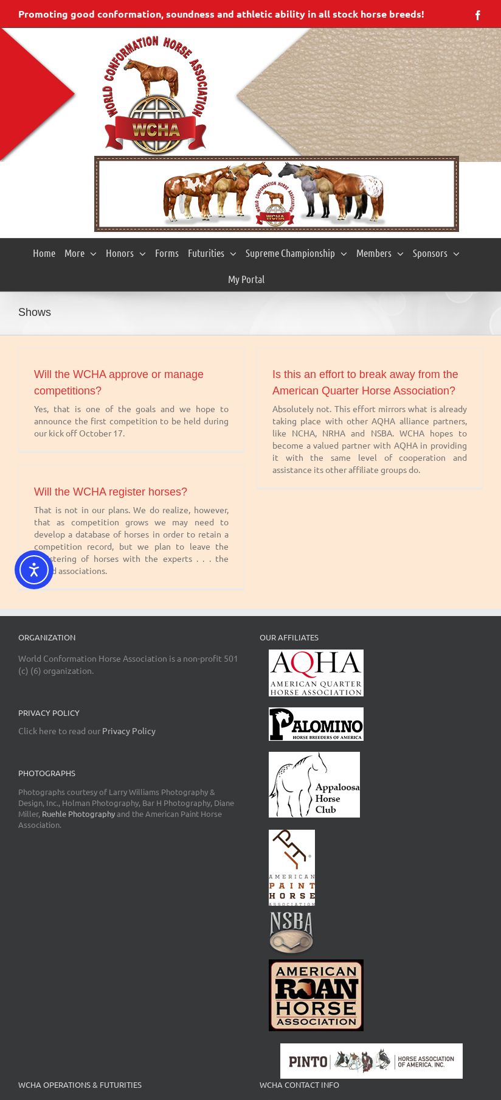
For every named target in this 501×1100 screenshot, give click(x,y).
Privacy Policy (129, 730)
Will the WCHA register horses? (110, 492)
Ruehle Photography (78, 813)
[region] (276, 194)
